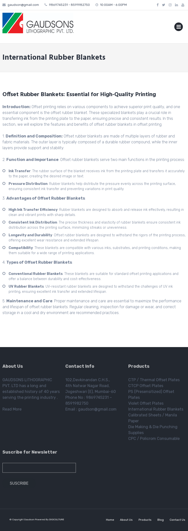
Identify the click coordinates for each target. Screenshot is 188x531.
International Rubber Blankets (155, 410)
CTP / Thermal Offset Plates (154, 381)
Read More (12, 410)
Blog (160, 519)
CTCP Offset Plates (145, 386)
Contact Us (177, 519)
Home (110, 519)
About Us (126, 519)
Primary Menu (178, 27)
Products (145, 519)
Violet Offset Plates (146, 404)
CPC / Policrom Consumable (154, 439)
